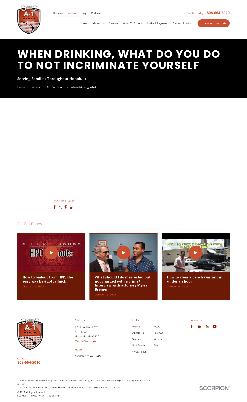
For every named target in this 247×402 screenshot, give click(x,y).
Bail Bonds (138, 345)
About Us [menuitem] (98, 23)
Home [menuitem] (83, 23)
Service (136, 339)
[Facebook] (191, 326)
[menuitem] (21, 395)
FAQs (157, 326)
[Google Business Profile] (199, 326)
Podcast (96, 13)
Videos (72, 13)
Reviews (58, 13)
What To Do (139, 351)
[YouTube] (214, 326)
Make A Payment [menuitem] (157, 23)
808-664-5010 (218, 13)
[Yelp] (207, 326)
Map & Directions (85, 341)
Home (136, 326)
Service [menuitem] (113, 23)
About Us (138, 333)
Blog (83, 13)
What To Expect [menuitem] (132, 23)
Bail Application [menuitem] (182, 23)
